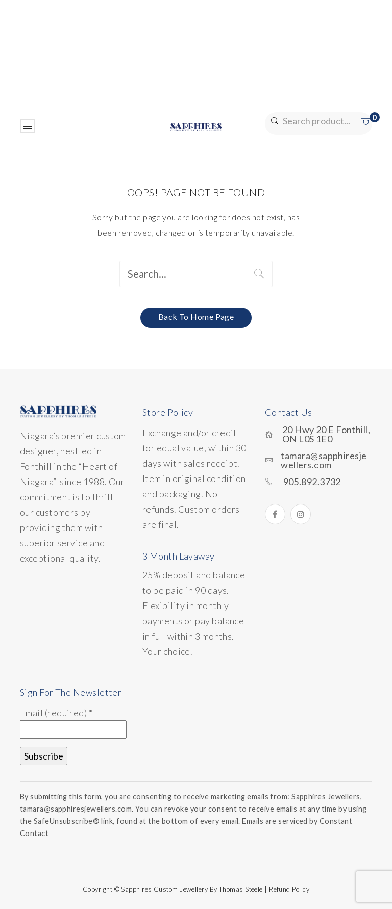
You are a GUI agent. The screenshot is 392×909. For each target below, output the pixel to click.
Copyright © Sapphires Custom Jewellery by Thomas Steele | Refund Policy (196, 889)
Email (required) (56, 712)
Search (274, 121)
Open (27, 126)
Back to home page (196, 316)
